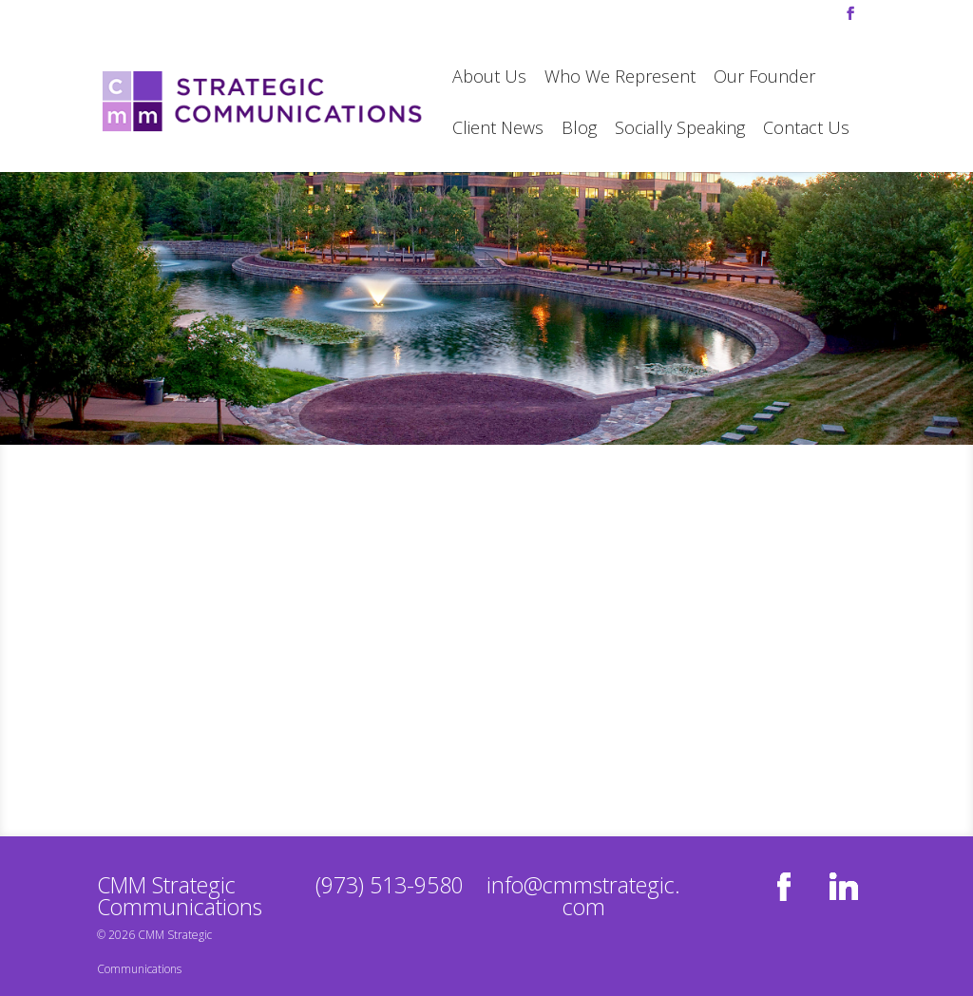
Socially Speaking (680, 130)
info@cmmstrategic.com (583, 896)
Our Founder (764, 78)
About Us (489, 78)
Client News (498, 130)
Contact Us (806, 130)
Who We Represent (620, 78)
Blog (579, 130)
